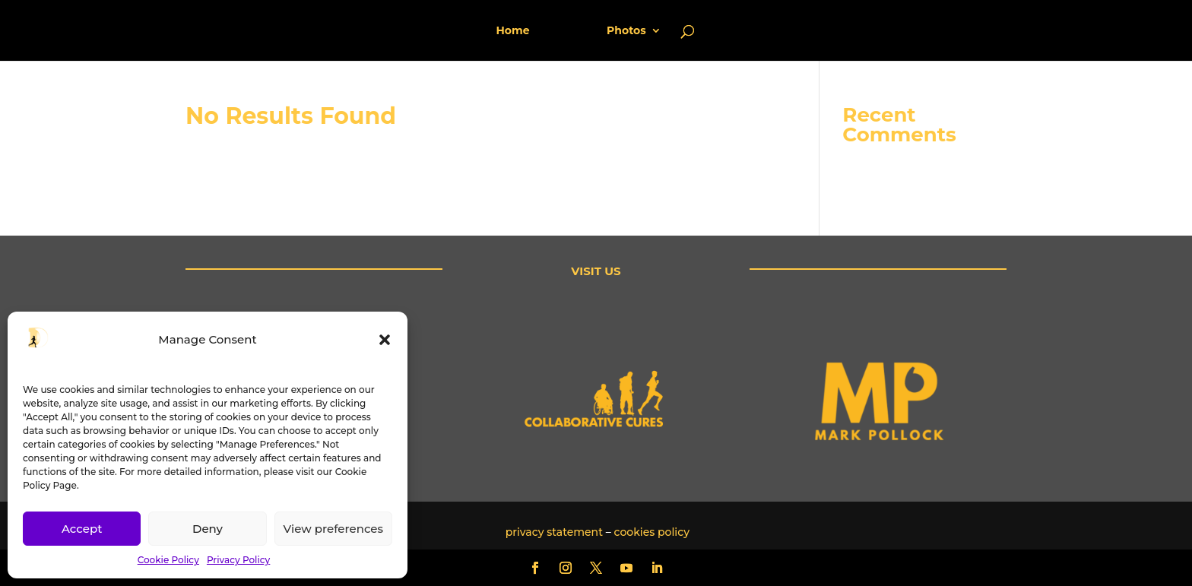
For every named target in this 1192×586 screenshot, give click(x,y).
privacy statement (554, 532)
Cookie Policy (168, 559)
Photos (621, 31)
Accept (82, 528)
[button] (384, 339)
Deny (207, 528)
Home (517, 31)
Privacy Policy (238, 559)
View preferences (333, 528)
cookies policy (652, 532)
